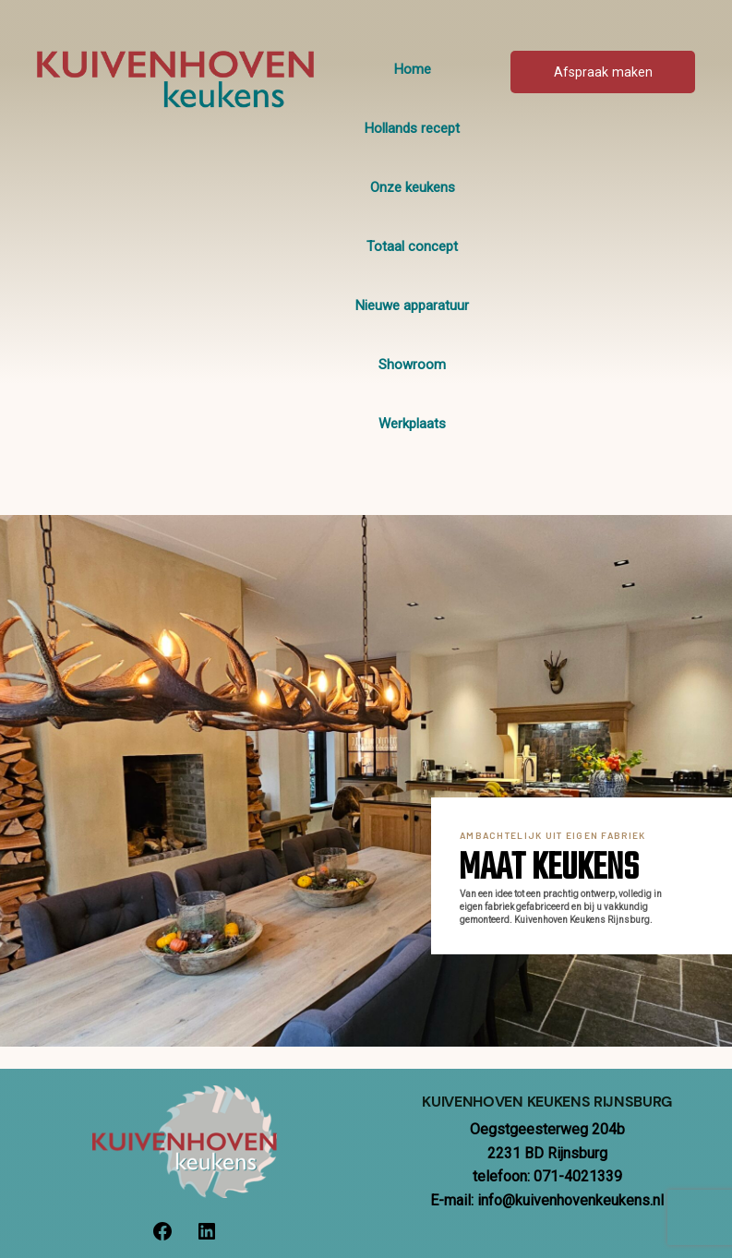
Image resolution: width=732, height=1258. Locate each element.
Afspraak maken (603, 72)
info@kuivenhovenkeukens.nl (570, 1200)
